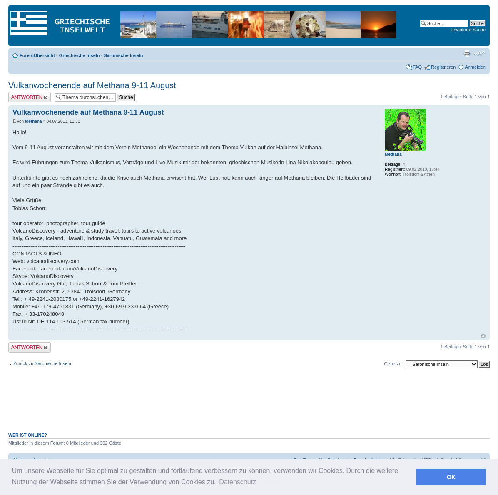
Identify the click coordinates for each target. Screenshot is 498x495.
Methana (33, 121)
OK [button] (451, 477)
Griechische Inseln (79, 55)
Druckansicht (466, 54)
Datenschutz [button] (237, 481)
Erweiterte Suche (468, 29)
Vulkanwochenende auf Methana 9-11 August (92, 85)
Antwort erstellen (29, 97)
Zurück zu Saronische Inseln (42, 363)
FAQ (417, 67)
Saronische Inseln (123, 55)
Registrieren (443, 67)
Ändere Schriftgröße (479, 54)
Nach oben (483, 336)
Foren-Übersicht (37, 55)
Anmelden (475, 67)
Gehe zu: (393, 363)
